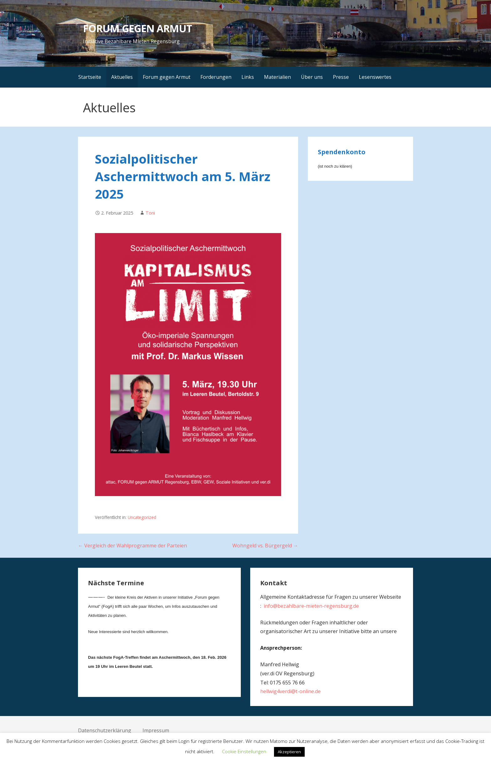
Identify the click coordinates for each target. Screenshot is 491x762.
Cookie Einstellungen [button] (244, 751)
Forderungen (215, 77)
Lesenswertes (375, 77)
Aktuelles (122, 77)
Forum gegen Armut (166, 77)
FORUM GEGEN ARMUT (137, 28)
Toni (150, 213)
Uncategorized (142, 517)
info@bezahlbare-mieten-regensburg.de (311, 605)
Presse (341, 77)
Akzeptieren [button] (289, 751)
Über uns (312, 77)
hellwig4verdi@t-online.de (290, 691)
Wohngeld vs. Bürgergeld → (265, 545)
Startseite (89, 77)
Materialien (277, 77)
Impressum (155, 730)
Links (247, 77)
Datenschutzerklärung (104, 730)
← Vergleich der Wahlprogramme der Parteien (132, 545)
